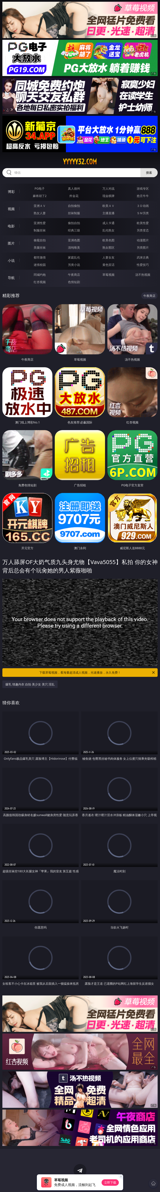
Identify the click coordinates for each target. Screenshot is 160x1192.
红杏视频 (40, 282)
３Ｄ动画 (143, 206)
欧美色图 (108, 240)
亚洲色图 (74, 240)
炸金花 (73, 196)
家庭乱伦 (74, 257)
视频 (11, 208)
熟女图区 (108, 247)
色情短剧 (74, 282)
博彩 (11, 191)
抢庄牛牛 (143, 196)
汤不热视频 (142, 275)
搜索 (149, 173)
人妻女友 (108, 257)
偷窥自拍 (40, 240)
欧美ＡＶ (108, 206)
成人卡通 (108, 223)
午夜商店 (74, 275)
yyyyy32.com (80, 161)
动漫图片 (143, 240)
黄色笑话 (108, 265)
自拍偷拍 (74, 206)
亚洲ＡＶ (40, 206)
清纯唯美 (74, 247)
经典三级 (74, 230)
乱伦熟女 (108, 230)
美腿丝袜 (40, 247)
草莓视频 (108, 275)
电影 (11, 226)
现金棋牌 (108, 196)
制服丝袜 (40, 230)
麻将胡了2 (40, 196)
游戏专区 (143, 188)
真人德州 (74, 188)
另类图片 (143, 247)
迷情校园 (40, 265)
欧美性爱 (143, 223)
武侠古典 (143, 257)
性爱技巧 (143, 265)
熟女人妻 (40, 213)
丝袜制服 (74, 213)
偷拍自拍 (74, 223)
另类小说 (74, 265)
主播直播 (108, 213)
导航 (11, 277)
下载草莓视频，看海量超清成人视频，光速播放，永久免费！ (97, 672)
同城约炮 (40, 275)
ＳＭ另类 (143, 213)
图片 (11, 243)
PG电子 (40, 188)
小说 (11, 260)
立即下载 (110, 1182)
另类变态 (143, 230)
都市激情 (40, 257)
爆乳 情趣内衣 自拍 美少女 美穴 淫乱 (30, 684)
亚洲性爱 (40, 223)
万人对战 (108, 188)
